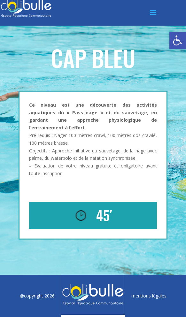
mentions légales (149, 296)
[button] (177, 40)
